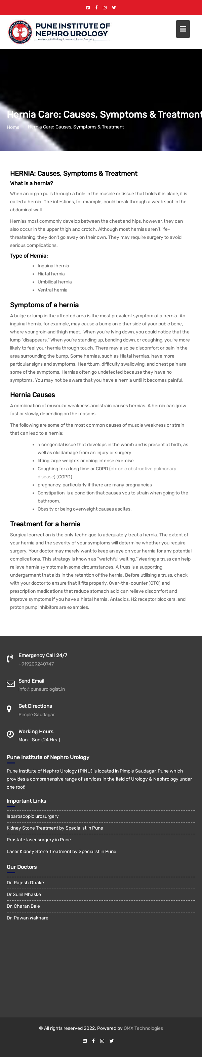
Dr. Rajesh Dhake (25, 883)
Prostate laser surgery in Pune (39, 840)
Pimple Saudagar (36, 715)
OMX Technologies (143, 1028)
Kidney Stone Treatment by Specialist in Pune (55, 828)
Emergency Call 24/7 (42, 655)
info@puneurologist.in (41, 689)
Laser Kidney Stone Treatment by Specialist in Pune (61, 851)
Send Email (31, 681)
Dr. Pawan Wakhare (27, 918)
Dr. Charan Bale (23, 906)
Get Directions (35, 706)
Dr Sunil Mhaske (24, 894)
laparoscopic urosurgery (33, 816)
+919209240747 (36, 664)
